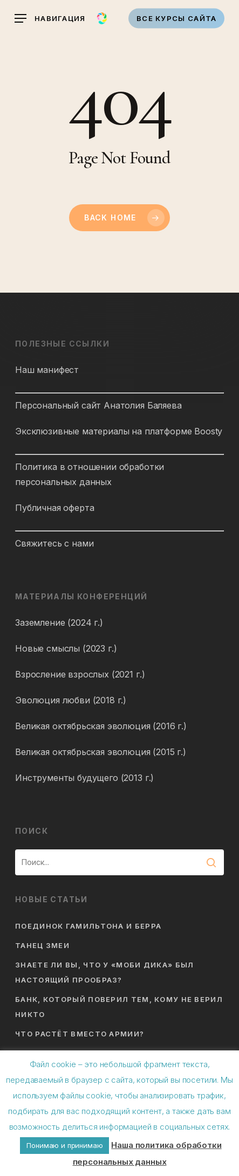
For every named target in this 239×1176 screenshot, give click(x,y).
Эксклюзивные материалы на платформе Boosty (118, 431)
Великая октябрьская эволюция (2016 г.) (101, 726)
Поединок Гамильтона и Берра (88, 926)
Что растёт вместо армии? (79, 1033)
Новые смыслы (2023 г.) (66, 648)
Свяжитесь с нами (54, 543)
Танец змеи (42, 945)
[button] (50, 18)
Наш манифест (47, 369)
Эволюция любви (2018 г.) (70, 700)
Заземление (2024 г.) (59, 622)
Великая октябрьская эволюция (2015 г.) (100, 751)
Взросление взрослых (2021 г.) (80, 674)
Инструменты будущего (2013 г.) (84, 777)
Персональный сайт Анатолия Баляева (98, 405)
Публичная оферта (54, 507)
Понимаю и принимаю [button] (64, 1145)
